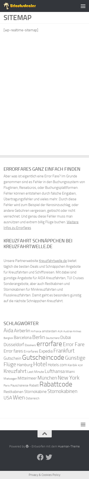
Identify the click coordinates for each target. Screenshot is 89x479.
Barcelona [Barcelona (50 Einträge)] (23, 337)
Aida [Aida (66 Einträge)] (8, 330)
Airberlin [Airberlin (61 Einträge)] (22, 330)
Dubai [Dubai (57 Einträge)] (65, 337)
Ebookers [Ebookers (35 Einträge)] (30, 345)
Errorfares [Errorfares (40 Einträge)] (31, 351)
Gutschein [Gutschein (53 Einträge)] (12, 358)
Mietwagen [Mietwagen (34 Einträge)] (10, 378)
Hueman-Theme (69, 446)
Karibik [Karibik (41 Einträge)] (72, 365)
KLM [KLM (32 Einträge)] (80, 365)
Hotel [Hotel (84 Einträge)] (40, 364)
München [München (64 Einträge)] (47, 378)
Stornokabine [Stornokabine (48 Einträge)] (35, 391)
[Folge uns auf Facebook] (40, 457)
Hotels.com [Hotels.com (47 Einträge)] (57, 365)
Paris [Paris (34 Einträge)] (7, 385)
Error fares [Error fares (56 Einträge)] (13, 351)
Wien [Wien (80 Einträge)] (19, 397)
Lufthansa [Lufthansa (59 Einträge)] (55, 371)
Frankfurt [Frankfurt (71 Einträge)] (64, 351)
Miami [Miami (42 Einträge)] (70, 372)
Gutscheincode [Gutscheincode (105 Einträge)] (43, 357)
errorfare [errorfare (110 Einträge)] (49, 344)
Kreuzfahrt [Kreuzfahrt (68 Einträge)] (15, 371)
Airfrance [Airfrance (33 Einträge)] (36, 331)
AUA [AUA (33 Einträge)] (60, 331)
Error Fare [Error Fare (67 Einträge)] (73, 344)
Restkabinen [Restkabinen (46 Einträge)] (13, 391)
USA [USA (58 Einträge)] (8, 398)
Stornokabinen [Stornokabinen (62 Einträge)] (62, 391)
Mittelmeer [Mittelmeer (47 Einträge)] (27, 378)
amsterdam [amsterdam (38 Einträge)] (49, 331)
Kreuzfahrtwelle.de (53, 261)
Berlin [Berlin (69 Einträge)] (38, 337)
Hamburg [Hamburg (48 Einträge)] (25, 364)
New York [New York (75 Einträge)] (69, 377)
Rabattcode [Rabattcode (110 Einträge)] (55, 384)
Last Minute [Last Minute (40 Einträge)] (35, 372)
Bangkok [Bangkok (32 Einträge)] (8, 338)
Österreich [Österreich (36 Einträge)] (32, 398)
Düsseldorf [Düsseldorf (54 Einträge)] (14, 344)
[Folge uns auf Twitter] (49, 457)
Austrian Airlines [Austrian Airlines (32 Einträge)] (72, 331)
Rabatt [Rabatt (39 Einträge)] (34, 385)
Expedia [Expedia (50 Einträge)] (46, 351)
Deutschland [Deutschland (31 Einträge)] (53, 338)
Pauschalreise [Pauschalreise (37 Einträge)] (19, 385)
